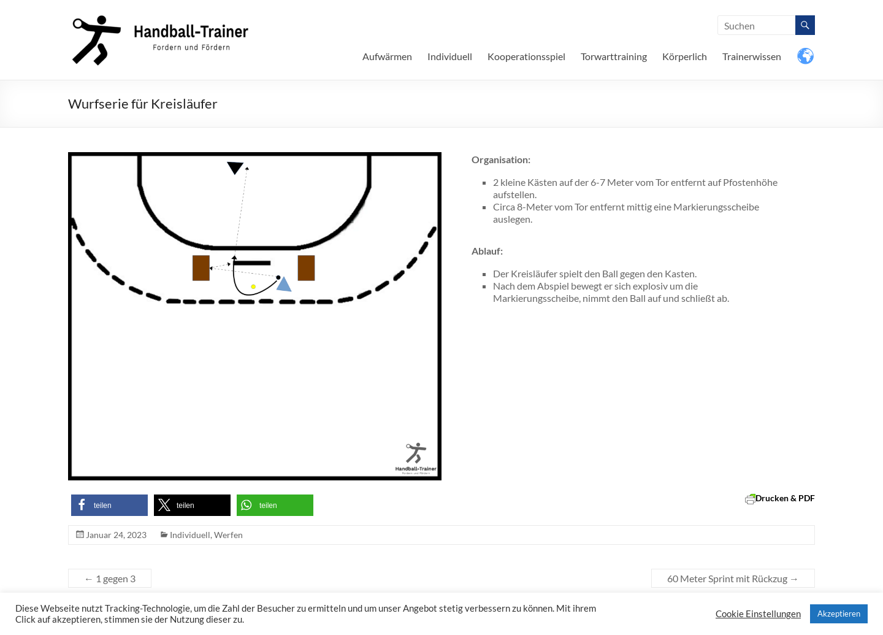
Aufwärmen (387, 56)
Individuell (449, 56)
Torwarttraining (614, 56)
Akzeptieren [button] (838, 613)
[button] (109, 505)
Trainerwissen (751, 56)
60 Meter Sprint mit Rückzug (733, 578)
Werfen (228, 534)
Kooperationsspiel (526, 56)
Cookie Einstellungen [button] (758, 614)
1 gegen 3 (110, 578)
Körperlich (684, 56)
